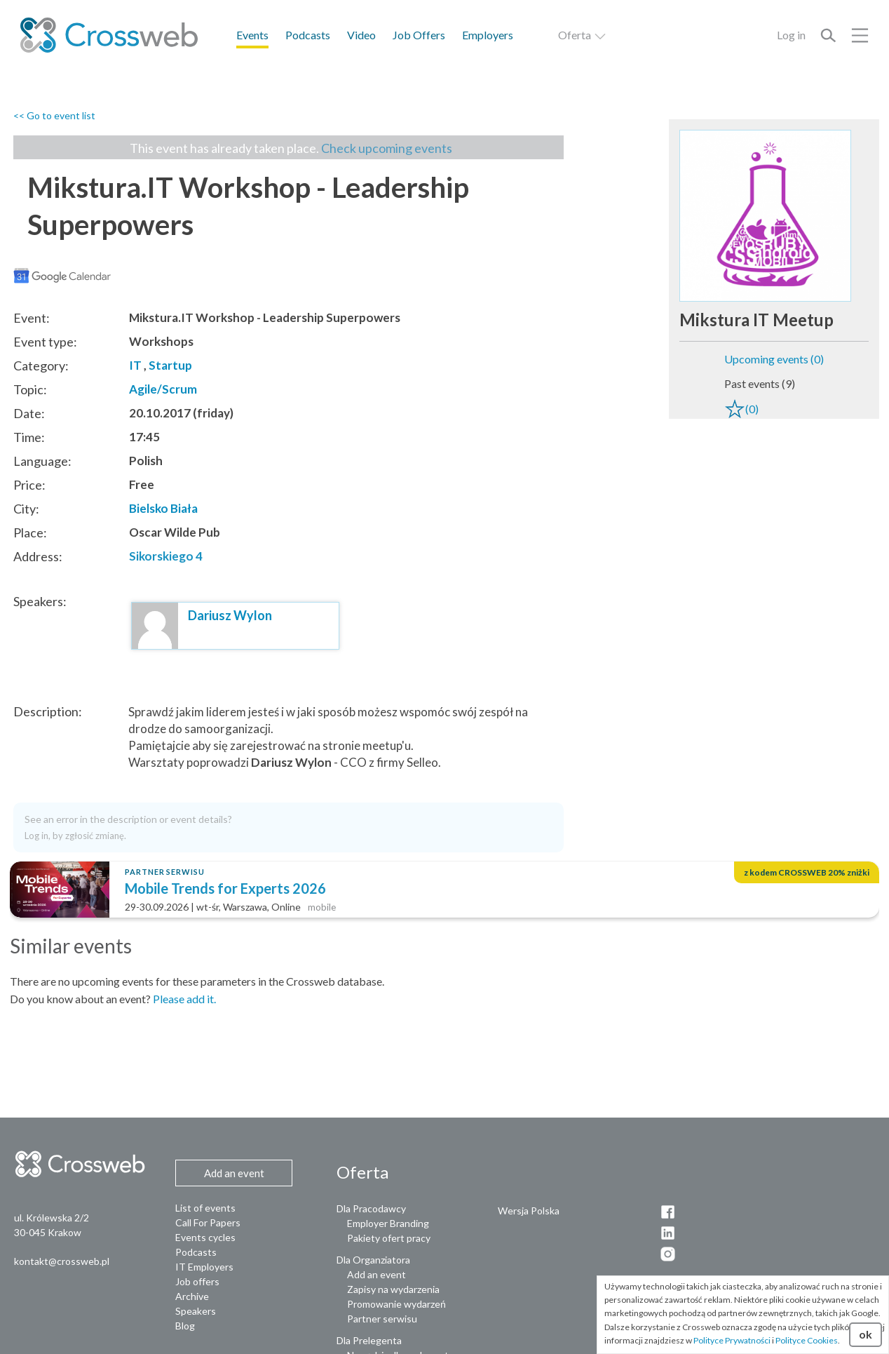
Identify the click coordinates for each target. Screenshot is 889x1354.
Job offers (197, 1281)
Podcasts (307, 34)
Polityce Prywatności (732, 1340)
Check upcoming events (386, 148)
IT (135, 365)
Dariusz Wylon (230, 615)
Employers (487, 34)
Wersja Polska (528, 1210)
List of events (205, 1208)
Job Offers (419, 34)
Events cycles (205, 1237)
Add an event (376, 1274)
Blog (185, 1326)
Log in (791, 34)
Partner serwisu (382, 1319)
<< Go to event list (54, 115)
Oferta (582, 34)
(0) (741, 408)
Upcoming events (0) (774, 359)
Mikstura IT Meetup (756, 319)
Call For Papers (207, 1222)
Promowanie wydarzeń (396, 1304)
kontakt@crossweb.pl (61, 1261)
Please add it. (184, 998)
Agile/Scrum (163, 389)
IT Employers (204, 1267)
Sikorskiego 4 (166, 556)
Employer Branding (388, 1223)
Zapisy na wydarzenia (393, 1289)
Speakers (195, 1311)
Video (361, 34)
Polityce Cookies (806, 1340)
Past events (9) (759, 383)
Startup (170, 365)
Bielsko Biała (163, 508)
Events (252, 34)
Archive (192, 1296)
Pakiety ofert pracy (388, 1238)
